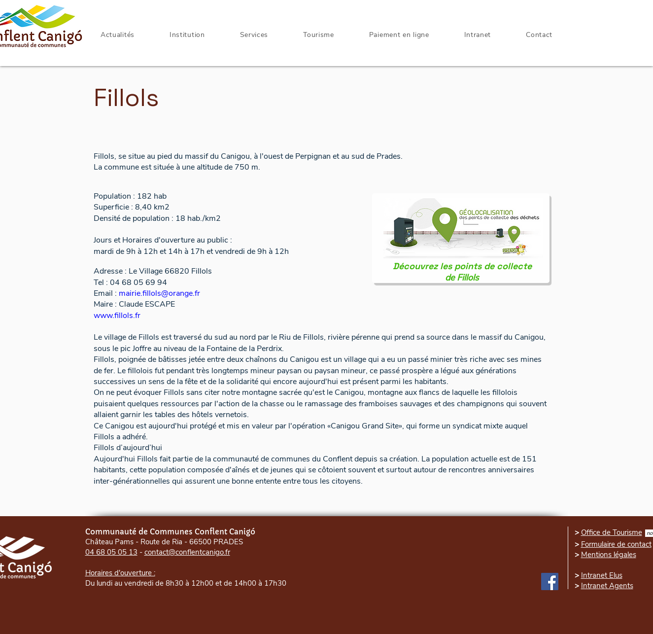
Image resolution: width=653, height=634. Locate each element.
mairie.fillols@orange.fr (159, 293)
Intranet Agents (607, 586)
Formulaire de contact (616, 544)
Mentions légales (608, 555)
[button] (477, 34)
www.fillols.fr (117, 315)
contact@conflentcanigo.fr (187, 552)
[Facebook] (549, 581)
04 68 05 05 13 (111, 552)
